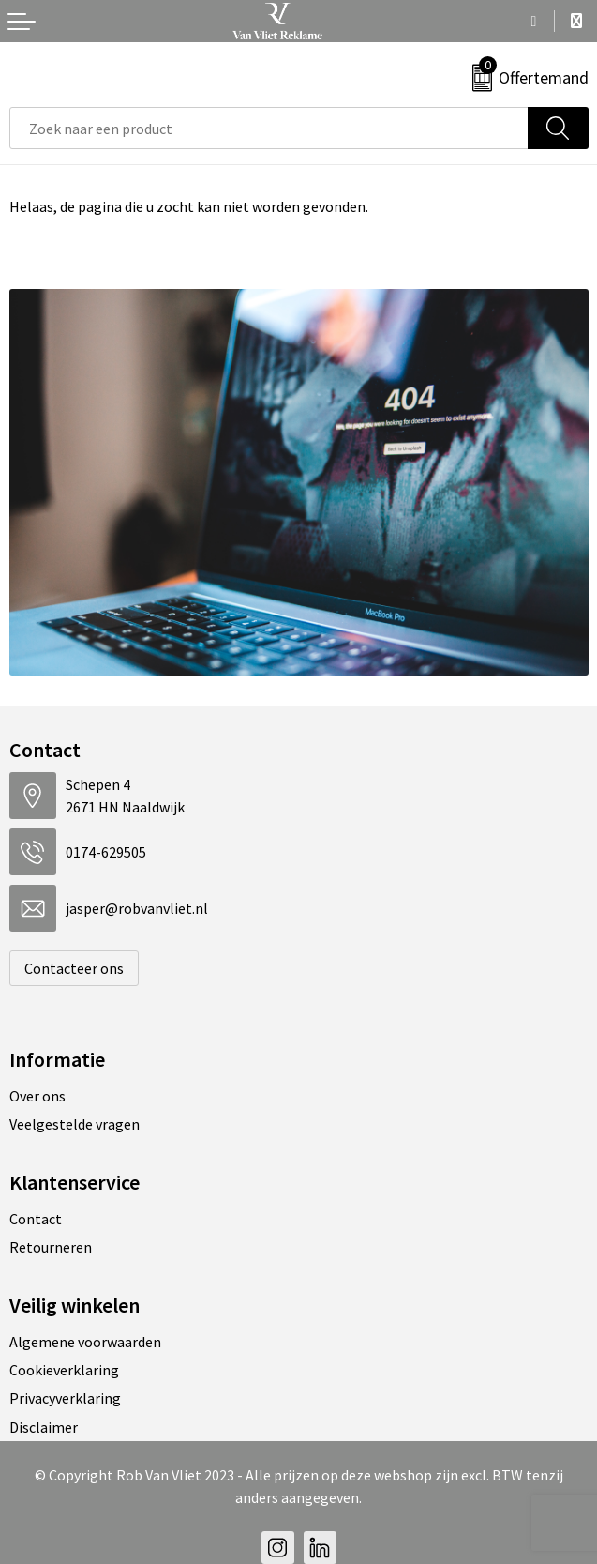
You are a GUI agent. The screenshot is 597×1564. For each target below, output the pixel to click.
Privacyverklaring (65, 1398)
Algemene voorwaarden (85, 1341)
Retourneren (50, 1247)
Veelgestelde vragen (74, 1124)
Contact (35, 1218)
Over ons (37, 1095)
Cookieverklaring (64, 1369)
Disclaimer (43, 1427)
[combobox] (269, 128)
